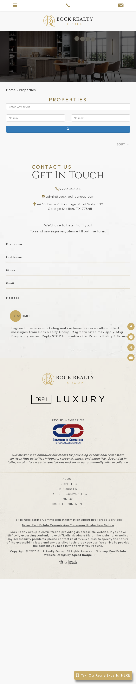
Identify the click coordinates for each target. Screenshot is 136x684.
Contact (67, 499)
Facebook (131, 327)
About (68, 478)
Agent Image (82, 555)
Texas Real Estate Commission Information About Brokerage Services (68, 520)
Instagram (131, 337)
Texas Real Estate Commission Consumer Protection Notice (68, 525)
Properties (68, 484)
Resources (68, 488)
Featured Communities (68, 493)
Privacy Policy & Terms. (108, 336)
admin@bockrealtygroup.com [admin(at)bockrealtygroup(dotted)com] (68, 196)
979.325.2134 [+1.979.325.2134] (67, 188)
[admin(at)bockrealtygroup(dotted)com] (120, 5)
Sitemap (102, 551)
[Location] (68, 106)
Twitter (131, 347)
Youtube (131, 358)
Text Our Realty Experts (103, 675)
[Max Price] (100, 117)
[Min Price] (35, 117)
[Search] (68, 129)
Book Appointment (68, 504)
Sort (121, 151)
